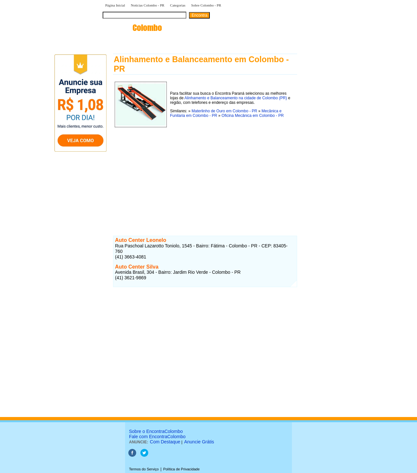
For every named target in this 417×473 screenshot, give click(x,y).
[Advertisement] (205, 174)
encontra (132, 27)
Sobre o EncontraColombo (156, 431)
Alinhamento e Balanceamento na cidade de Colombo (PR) (235, 98)
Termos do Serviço (144, 469)
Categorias (177, 5)
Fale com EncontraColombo (157, 436)
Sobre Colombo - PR (206, 5)
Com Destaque (165, 441)
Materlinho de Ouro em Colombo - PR (225, 111)
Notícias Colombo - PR (147, 5)
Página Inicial (115, 5)
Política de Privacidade (181, 469)
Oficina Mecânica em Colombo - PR (253, 115)
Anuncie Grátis (199, 441)
